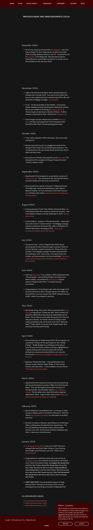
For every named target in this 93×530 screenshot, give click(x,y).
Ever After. (61, 158)
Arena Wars (36, 275)
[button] (32, 4)
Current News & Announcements (36, 501)
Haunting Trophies (32, 461)
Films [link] (20, 3)
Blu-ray (64, 114)
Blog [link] (83, 3)
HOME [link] (12, 3)
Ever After (31, 57)
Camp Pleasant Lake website (39, 415)
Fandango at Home (57, 110)
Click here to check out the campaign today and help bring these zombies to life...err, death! (47, 258)
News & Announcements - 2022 (35, 505)
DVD (58, 114)
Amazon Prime (30, 453)
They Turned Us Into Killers (34, 446)
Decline (65, 524)
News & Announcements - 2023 (35, 503)
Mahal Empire (53, 279)
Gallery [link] (73, 3)
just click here (53, 100)
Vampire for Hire (31, 178)
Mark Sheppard (55, 50)
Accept (81, 524)
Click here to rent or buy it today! (36, 369)
